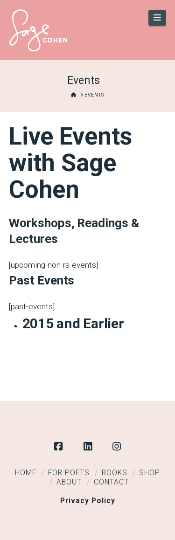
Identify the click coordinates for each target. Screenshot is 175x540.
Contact (111, 482)
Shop (149, 473)
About (69, 482)
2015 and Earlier (73, 323)
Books (114, 473)
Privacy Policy (87, 501)
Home (25, 473)
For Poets (69, 473)
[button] (157, 18)
